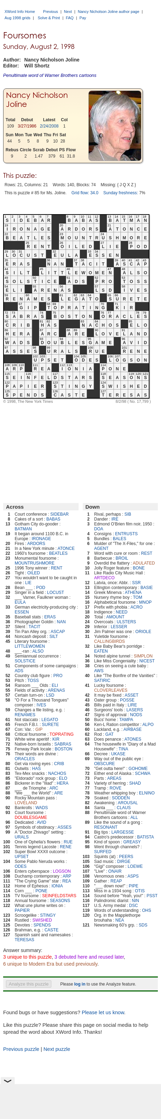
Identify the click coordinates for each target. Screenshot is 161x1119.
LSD (50, 695)
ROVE (116, 788)
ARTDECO (104, 577)
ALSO (38, 651)
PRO (58, 675)
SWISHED (42, 920)
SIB (127, 514)
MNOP (145, 602)
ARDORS (36, 543)
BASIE (146, 587)
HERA (62, 783)
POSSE (127, 700)
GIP (39, 729)
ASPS (133, 876)
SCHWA (142, 773)
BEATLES (58, 553)
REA (67, 881)
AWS (99, 670)
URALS (22, 837)
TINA (123, 749)
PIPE (133, 886)
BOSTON (63, 749)
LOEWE (134, 866)
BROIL (122, 558)
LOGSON (62, 871)
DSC (133, 905)
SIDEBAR (59, 514)
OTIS (140, 890)
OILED (33, 573)
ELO (63, 778)
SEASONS (60, 900)
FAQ (70, 18)
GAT (109, 734)
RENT (57, 568)
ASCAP (58, 631)
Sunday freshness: (120, 192)
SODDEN (121, 797)
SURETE (50, 724)
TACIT (35, 626)
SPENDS (42, 925)
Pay (83, 18)
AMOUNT (115, 617)
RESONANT (106, 827)
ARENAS (56, 690)
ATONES (132, 739)
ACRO (137, 607)
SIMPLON (143, 656)
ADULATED (144, 563)
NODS (136, 714)
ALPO (148, 724)
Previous (50, 11)
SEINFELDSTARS (59, 895)
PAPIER (22, 910)
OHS (146, 910)
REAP (116, 881)
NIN (135, 900)
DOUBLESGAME (31, 817)
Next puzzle (56, 1049)
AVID (41, 822)
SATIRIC (102, 680)
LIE (28, 582)
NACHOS (57, 773)
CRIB (59, 763)
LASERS (134, 709)
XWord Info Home (20, 11)
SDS (143, 925)
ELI (55, 685)
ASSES (65, 827)
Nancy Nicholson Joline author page (108, 11)
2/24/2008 (49, 126)
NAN (61, 621)
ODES (21, 866)
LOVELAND (26, 802)
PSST (152, 895)
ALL (134, 817)
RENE (65, 846)
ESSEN (22, 612)
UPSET (22, 856)
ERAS (50, 617)
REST (146, 553)
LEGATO (50, 719)
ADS (19, 670)
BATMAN (23, 528)
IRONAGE (41, 538)
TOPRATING (62, 734)
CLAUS (124, 807)
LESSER (119, 626)
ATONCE (66, 548)
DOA (98, 528)
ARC (53, 788)
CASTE (51, 930)
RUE (68, 842)
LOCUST (55, 592)
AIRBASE (133, 729)
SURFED (102, 851)
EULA (20, 602)
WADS (41, 807)
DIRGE (124, 861)
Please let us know (103, 1012)
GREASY (132, 842)
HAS (36, 768)
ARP (67, 876)
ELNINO (147, 793)
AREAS (114, 778)
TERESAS (24, 939)
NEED (121, 612)
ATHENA (133, 592)
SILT (53, 636)
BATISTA (145, 837)
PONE (41, 890)
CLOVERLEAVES (110, 690)
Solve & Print (49, 18)
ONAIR (115, 871)
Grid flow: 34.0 (84, 192)
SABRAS (62, 744)
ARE (58, 793)
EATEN (101, 651)
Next (68, 11)
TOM (137, 597)
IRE (114, 519)
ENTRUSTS (126, 533)
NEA (119, 920)
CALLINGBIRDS (109, 641)
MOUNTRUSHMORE (34, 563)
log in (79, 984)
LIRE (132, 705)
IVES (41, 705)
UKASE (118, 753)
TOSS (33, 680)
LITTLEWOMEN (30, 646)
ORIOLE (143, 631)
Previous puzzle (21, 1049)
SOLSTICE (25, 661)
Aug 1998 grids (17, 18)
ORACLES (25, 758)
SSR (136, 582)
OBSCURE (104, 763)
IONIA (57, 886)
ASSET (131, 695)
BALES (119, 538)
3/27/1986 (27, 126)
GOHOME (138, 768)
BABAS (53, 519)
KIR (55, 739)
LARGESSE (122, 832)
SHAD (135, 783)
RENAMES (25, 714)
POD (40, 587)
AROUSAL (128, 802)
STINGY (48, 915)
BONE (139, 568)
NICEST (147, 661)
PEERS (126, 856)
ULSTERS (126, 621)
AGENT (101, 548)
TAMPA (126, 719)
